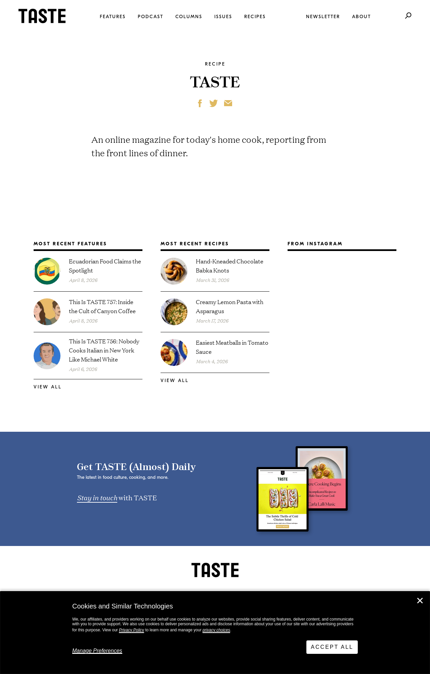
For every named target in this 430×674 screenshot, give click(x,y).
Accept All (332, 647)
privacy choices (216, 630)
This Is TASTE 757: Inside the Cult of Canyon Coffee (102, 306)
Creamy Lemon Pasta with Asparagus (229, 306)
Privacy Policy (131, 630)
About (361, 16)
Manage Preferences (97, 651)
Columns (188, 16)
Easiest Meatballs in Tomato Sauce (232, 346)
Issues (223, 16)
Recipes (255, 16)
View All (48, 387)
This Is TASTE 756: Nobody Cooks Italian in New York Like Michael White (104, 350)
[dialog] (215, 632)
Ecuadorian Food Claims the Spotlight (105, 265)
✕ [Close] (420, 600)
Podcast (150, 16)
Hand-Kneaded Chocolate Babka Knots (229, 265)
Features (113, 16)
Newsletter (323, 16)
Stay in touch (97, 497)
